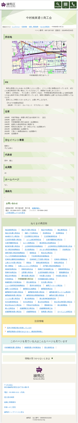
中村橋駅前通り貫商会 (12, 347)
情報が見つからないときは (37, 358)
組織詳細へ (36, 208)
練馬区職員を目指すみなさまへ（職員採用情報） (25, 331)
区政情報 (24, 26)
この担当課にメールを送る (15, 213)
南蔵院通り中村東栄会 (32, 347)
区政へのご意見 (10, 407)
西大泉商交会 (49, 347)
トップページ (16, 26)
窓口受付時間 (9, 397)
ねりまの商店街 (45, 26)
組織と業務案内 (10, 402)
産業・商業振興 (33, 26)
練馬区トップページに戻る (14, 412)
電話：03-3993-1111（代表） (15, 392)
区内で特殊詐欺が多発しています (19, 328)
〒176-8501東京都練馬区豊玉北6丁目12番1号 (16, 386)
